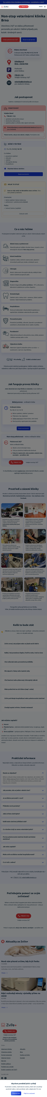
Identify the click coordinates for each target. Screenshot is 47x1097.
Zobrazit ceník (23, 213)
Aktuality (22, 1049)
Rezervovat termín (29, 39)
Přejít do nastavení (29, 1093)
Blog (21, 1052)
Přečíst (5, 973)
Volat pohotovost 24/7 (10, 39)
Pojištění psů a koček (7, 1066)
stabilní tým (21, 471)
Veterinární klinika (6, 1049)
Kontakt (22, 1058)
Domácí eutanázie (6, 1055)
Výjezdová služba (6, 1052)
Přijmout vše (16, 1093)
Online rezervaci (11, 779)
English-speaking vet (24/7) (9, 1069)
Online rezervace (17, 418)
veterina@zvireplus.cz (29, 877)
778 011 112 (9, 116)
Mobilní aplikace (6, 1064)
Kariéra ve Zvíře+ (25, 1055)
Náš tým (3, 1061)
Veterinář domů (5, 1058)
